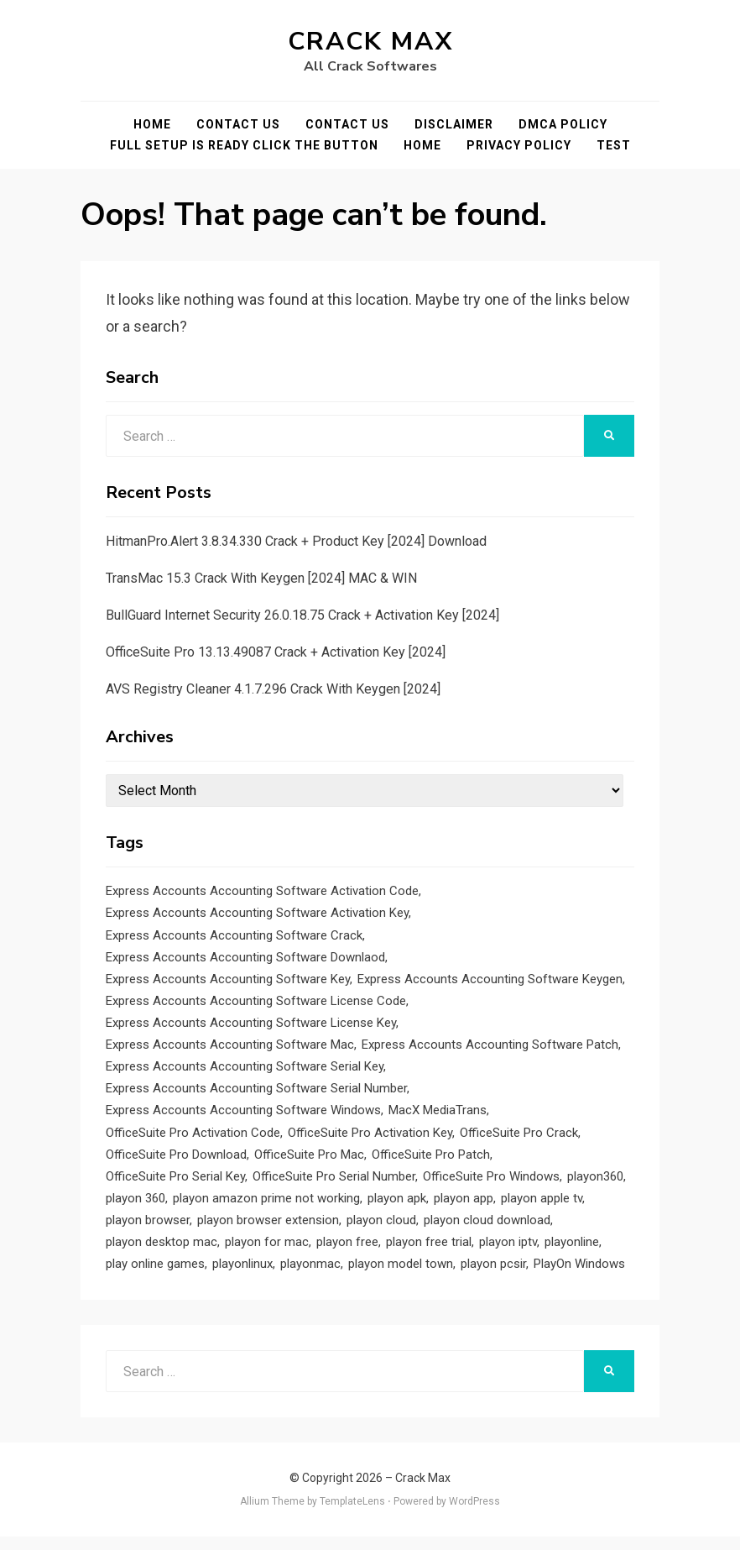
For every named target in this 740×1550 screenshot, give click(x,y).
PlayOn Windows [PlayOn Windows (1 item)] (579, 1276)
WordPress (474, 1515)
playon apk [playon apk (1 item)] (396, 1208)
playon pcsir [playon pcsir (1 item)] (493, 1276)
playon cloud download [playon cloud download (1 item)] (487, 1230)
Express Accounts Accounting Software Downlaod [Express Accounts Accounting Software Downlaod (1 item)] (245, 958)
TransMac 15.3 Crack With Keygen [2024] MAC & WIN (261, 578)
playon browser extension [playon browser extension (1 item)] (268, 1230)
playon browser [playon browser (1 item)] (148, 1230)
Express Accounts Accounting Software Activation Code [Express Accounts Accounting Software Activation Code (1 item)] (262, 890)
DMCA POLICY (563, 124)
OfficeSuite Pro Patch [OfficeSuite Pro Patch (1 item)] (431, 1162)
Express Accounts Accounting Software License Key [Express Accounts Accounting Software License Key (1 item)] (251, 1026)
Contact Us (238, 124)
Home (152, 124)
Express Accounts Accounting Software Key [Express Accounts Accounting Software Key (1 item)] (228, 981)
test (614, 145)
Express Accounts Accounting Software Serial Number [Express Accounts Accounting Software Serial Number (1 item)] (256, 1094)
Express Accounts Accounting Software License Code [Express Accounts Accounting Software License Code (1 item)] (256, 1004)
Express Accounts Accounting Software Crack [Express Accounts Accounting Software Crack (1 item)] (234, 936)
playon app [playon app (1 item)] (463, 1208)
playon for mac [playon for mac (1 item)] (267, 1253)
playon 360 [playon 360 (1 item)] (135, 1208)
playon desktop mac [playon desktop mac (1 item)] (161, 1253)
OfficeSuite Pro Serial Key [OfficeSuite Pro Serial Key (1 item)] (175, 1185)
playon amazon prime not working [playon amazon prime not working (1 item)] (266, 1208)
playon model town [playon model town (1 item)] (400, 1276)
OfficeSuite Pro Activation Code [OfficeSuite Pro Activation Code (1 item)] (193, 1140)
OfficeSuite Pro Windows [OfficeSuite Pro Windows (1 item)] (491, 1185)
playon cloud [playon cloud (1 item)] (381, 1230)
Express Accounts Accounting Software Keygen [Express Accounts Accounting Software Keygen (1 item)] (490, 981)
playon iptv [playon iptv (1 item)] (508, 1253)
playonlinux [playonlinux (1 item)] (242, 1276)
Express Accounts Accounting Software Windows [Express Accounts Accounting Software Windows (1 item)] (243, 1117)
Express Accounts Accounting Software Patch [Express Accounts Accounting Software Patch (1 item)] (490, 1049)
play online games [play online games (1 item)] (155, 1276)
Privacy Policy (518, 145)
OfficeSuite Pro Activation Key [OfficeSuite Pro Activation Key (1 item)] (370, 1140)
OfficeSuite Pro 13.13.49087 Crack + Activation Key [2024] (276, 652)
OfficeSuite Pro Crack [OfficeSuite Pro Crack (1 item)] (519, 1140)
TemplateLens (352, 1515)
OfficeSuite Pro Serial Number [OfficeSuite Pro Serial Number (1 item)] (334, 1185)
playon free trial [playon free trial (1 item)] (429, 1253)
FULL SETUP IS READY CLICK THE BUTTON (244, 145)
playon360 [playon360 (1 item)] (595, 1185)
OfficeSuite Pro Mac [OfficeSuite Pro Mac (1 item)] (309, 1162)
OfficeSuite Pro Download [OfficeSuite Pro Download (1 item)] (176, 1162)
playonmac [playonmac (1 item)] (310, 1276)
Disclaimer (453, 124)
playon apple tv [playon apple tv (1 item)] (541, 1208)
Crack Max (370, 41)
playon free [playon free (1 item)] (347, 1253)
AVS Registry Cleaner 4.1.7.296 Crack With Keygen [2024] (273, 689)
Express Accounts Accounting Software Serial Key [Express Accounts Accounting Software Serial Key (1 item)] (244, 1072)
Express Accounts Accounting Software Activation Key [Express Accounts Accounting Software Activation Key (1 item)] (257, 913)
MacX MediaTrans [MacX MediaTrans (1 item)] (437, 1117)
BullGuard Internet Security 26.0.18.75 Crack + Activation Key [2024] (302, 615)
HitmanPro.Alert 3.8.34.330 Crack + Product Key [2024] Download (296, 541)
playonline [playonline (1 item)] (572, 1253)
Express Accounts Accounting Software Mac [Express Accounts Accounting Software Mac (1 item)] (230, 1049)
